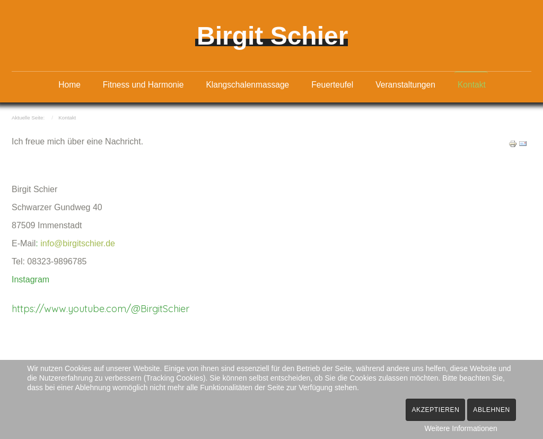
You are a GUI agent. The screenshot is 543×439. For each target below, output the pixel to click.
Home (69, 84)
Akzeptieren (435, 410)
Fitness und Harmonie (143, 84)
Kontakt (472, 84)
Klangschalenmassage (247, 84)
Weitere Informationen (460, 428)
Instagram (30, 278)
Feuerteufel (332, 84)
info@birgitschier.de (77, 242)
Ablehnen (491, 410)
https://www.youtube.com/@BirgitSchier (100, 308)
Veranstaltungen (405, 84)
